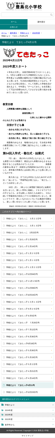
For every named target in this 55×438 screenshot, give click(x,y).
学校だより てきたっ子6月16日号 (21, 343)
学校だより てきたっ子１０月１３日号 (23, 302)
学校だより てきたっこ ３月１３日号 (23, 226)
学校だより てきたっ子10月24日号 (22, 295)
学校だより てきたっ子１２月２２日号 (23, 267)
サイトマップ (27, 436)
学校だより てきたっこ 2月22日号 (22, 232)
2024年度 (8, 410)
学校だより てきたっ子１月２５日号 (22, 253)
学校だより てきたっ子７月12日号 (22, 329)
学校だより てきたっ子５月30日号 (22, 350)
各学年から (10, 425)
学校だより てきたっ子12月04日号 (22, 274)
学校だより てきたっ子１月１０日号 (22, 260)
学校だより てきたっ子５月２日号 (21, 364)
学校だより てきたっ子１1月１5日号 (23, 281)
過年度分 (41, 22)
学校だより (24, 33)
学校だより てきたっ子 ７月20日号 (23, 323)
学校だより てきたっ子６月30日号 (22, 336)
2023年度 (36, 33)
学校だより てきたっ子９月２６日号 (22, 309)
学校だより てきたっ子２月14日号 (22, 246)
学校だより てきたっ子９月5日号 (21, 316)
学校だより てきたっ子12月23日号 (22, 392)
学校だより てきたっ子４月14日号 (22, 378)
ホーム (14, 22)
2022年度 (8, 419)
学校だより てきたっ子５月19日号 (22, 357)
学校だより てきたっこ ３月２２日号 (23, 218)
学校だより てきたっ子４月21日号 (22, 371)
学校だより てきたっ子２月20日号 (22, 239)
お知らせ (14, 27)
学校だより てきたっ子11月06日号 (22, 288)
